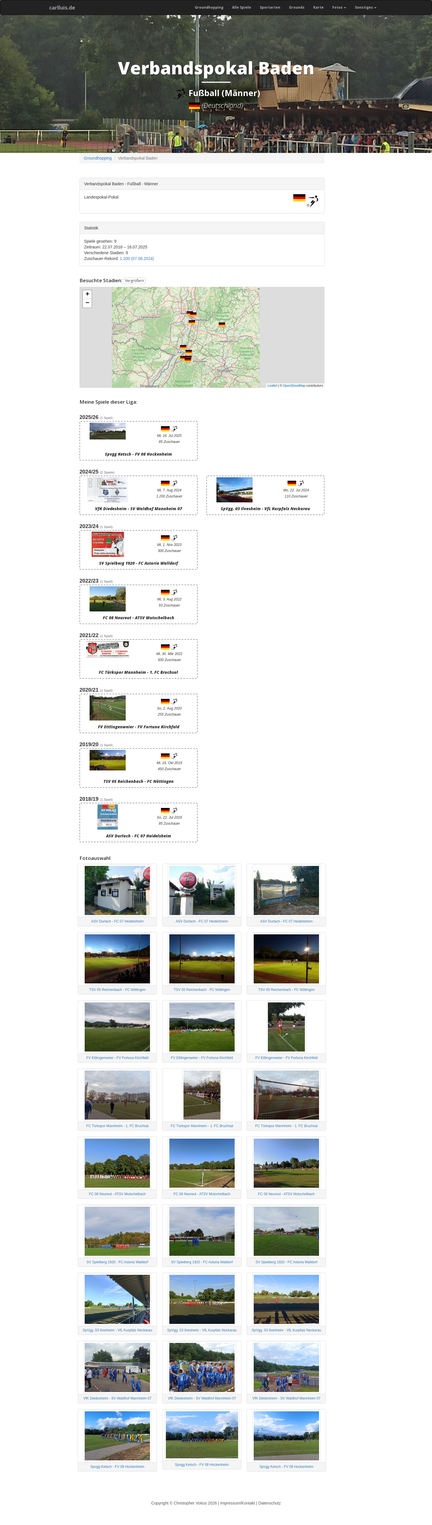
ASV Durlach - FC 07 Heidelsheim (117, 921)
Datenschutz (269, 1503)
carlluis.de (62, 7)
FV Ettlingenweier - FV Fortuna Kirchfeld (117, 1058)
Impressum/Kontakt (237, 1503)
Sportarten (270, 7)
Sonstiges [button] (366, 7)
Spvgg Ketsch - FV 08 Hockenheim (117, 1467)
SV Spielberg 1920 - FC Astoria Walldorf (117, 1262)
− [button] (87, 303)
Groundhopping (209, 7)
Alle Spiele (241, 7)
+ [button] (87, 294)
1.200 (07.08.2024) (137, 258)
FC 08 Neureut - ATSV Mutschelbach (117, 1194)
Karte (318, 7)
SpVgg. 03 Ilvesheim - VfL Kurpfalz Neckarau (117, 1330)
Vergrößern (134, 280)
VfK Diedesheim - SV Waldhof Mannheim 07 (117, 1398)
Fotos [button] (339, 7)
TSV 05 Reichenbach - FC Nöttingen (117, 990)
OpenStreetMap (294, 385)
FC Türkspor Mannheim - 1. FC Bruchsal (117, 1126)
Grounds (297, 7)
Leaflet (272, 385)
